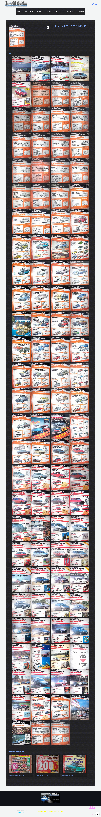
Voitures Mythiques (36, 11)
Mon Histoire (71, 11)
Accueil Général (22, 11)
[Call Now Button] (97, 814)
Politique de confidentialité (55, 811)
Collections (59, 11)
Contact (81, 11)
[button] (51, 11)
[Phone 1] (93, 4)
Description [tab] (11, 53)
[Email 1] (96, 4)
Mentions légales (43, 811)
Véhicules (48, 11)
